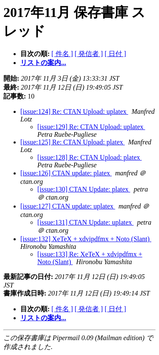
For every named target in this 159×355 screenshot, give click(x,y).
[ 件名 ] (62, 53)
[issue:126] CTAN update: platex (66, 173)
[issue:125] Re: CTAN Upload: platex (72, 142)
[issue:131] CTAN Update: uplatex (85, 222)
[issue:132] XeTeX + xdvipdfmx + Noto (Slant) (85, 238)
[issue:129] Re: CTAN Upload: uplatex (91, 126)
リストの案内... (43, 62)
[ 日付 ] (115, 53)
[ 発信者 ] (89, 53)
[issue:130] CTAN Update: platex (83, 189)
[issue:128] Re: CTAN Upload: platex (89, 157)
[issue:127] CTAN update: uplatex (67, 206)
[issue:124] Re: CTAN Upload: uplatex (74, 111)
